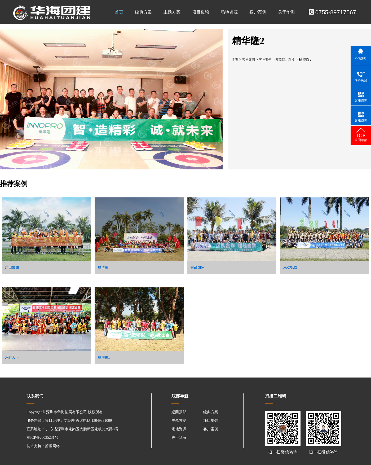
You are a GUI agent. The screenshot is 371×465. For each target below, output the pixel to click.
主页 (235, 60)
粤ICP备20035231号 (42, 438)
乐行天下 (12, 357)
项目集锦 (200, 12)
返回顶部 (178, 412)
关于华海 (286, 12)
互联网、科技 (285, 60)
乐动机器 (290, 267)
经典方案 (143, 12)
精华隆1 (104, 357)
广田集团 (12, 267)
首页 (119, 12)
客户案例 (257, 12)
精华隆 (103, 267)
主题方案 (172, 12)
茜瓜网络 (52, 446)
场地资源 (229, 12)
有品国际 (197, 267)
